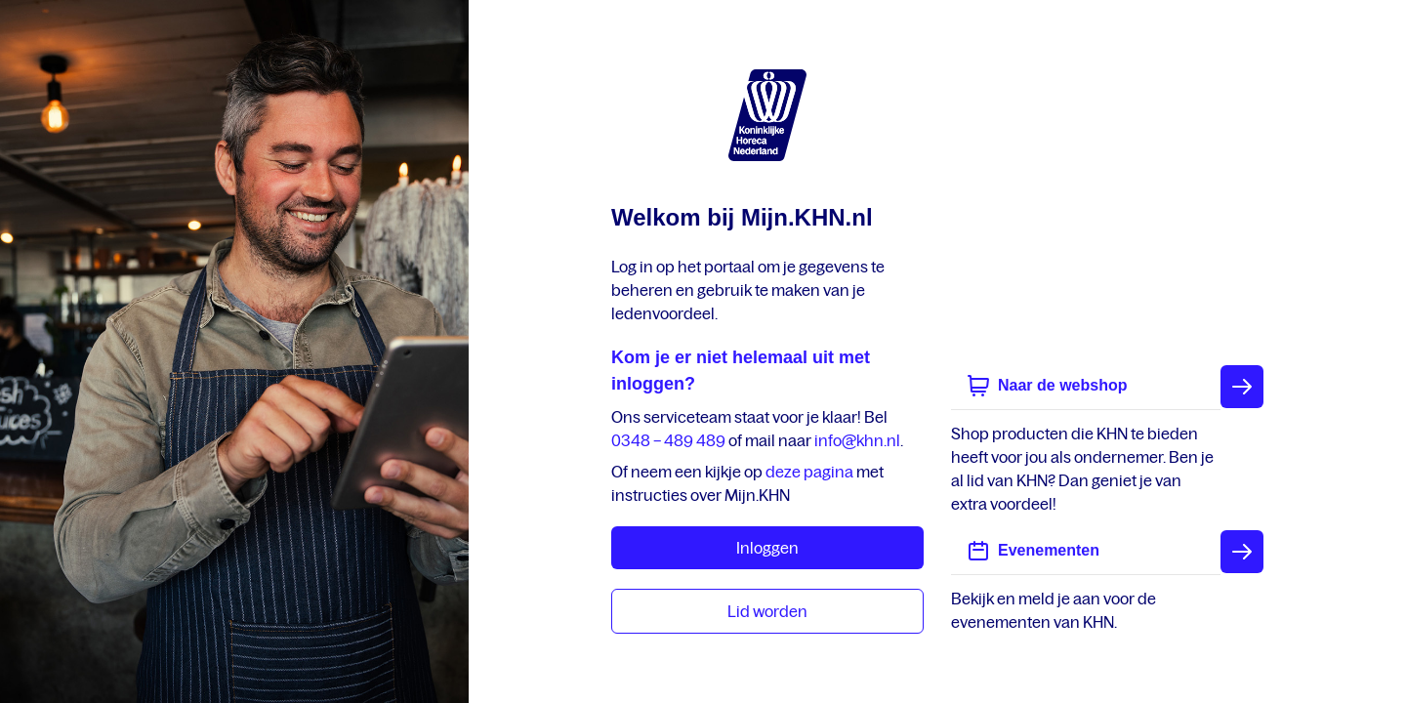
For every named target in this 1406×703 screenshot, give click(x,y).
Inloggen (767, 548)
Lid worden (767, 611)
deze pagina (809, 471)
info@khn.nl (857, 440)
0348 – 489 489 (668, 440)
